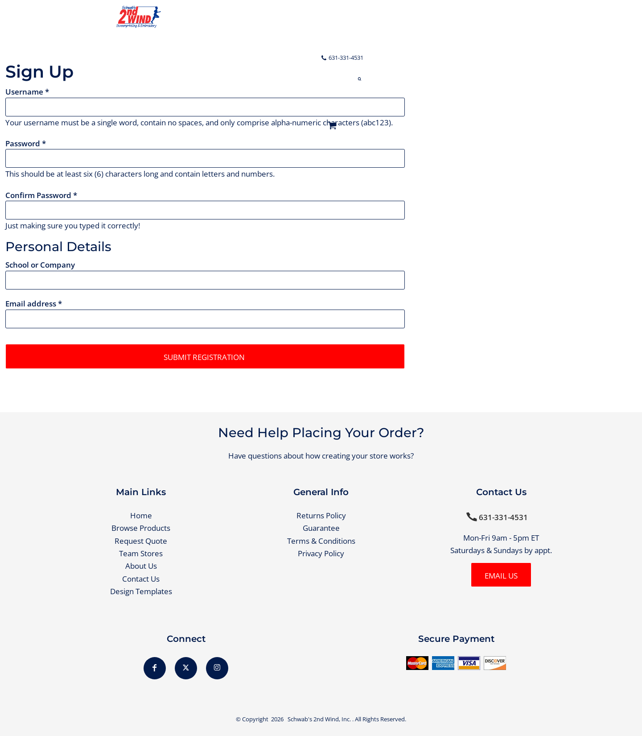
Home (141, 515)
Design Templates (141, 591)
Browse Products (140, 528)
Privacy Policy (321, 553)
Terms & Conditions (321, 541)
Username (24, 92)
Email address (30, 303)
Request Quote (141, 541)
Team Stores (141, 553)
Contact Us (141, 579)
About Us (141, 566)
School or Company (40, 265)
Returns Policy (321, 515)
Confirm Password (38, 195)
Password (22, 143)
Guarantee (321, 528)
